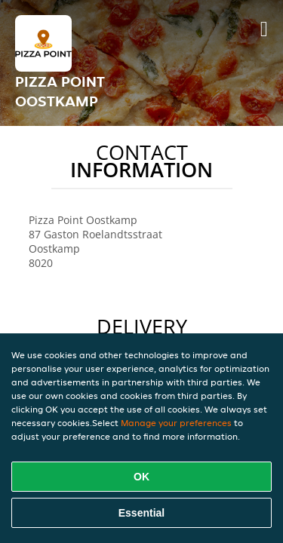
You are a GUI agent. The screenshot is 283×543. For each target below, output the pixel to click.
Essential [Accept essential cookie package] (141, 513)
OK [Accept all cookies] (141, 477)
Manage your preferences (176, 422)
